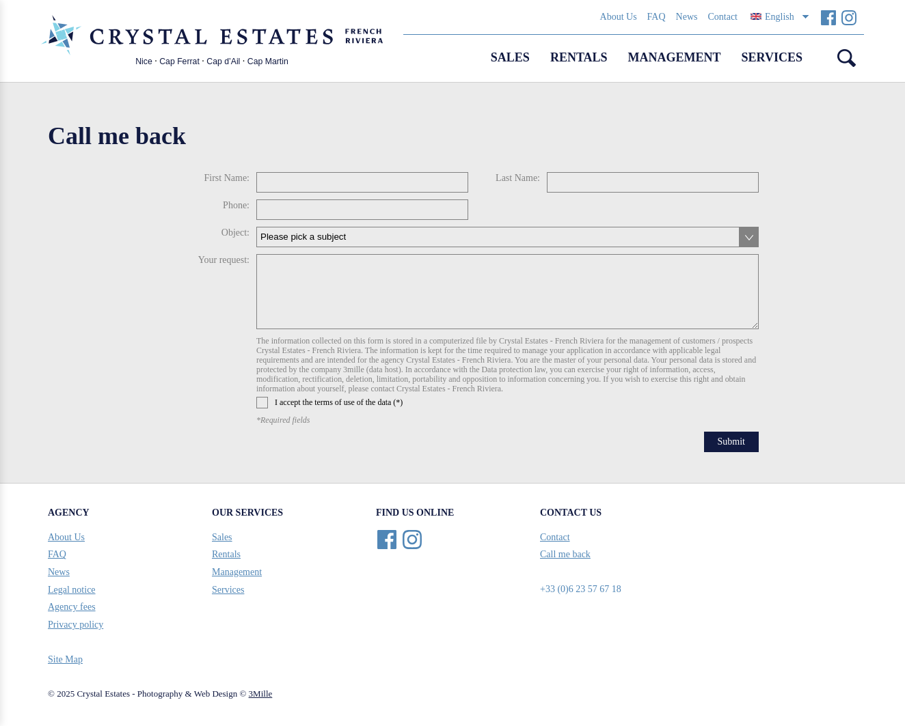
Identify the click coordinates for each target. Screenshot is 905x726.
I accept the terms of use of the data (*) (329, 402)
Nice (143, 61)
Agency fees (72, 607)
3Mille (261, 693)
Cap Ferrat (179, 61)
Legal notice (72, 590)
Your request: (223, 260)
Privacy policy (75, 624)
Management (674, 57)
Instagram (848, 17)
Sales (510, 57)
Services (772, 57)
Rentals (579, 57)
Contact (722, 17)
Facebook (828, 17)
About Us (618, 17)
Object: (235, 232)
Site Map (65, 659)
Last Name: (518, 178)
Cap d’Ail (223, 61)
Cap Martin (267, 61)
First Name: (227, 178)
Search (847, 58)
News (687, 17)
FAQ (656, 17)
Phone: (236, 205)
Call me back (565, 554)
